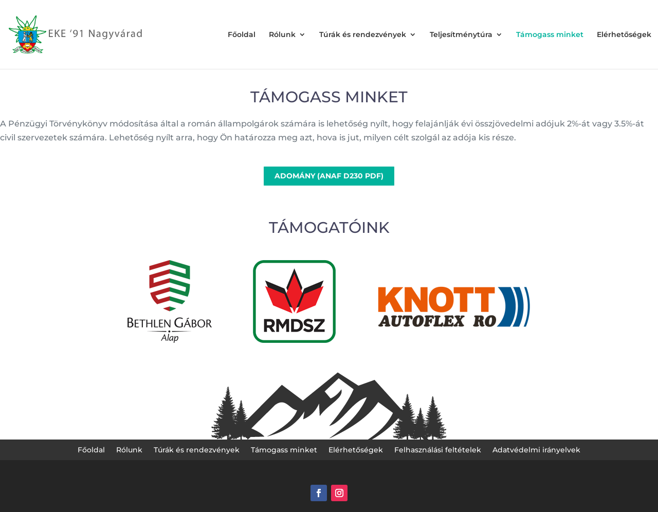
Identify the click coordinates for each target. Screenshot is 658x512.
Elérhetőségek (624, 35)
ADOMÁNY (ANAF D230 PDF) (329, 175)
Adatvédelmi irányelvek (536, 450)
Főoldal (241, 35)
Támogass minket (549, 35)
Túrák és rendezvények (362, 35)
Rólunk (282, 35)
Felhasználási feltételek (437, 450)
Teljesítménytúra (461, 35)
